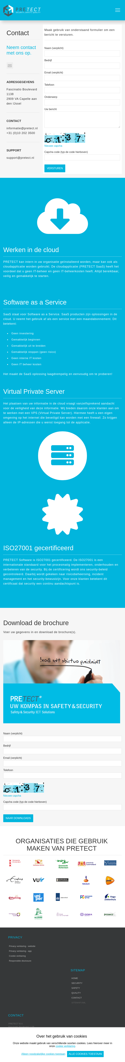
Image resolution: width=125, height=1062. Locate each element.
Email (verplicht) (53, 72)
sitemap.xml (78, 1002)
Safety (75, 988)
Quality (76, 993)
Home (74, 978)
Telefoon (49, 84)
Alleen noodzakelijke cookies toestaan (43, 1054)
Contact (76, 998)
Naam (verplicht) (53, 48)
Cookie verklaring (17, 956)
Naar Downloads (18, 818)
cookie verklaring (65, 1046)
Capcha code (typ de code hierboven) (66, 152)
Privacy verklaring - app (20, 951)
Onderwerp (50, 97)
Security (76, 983)
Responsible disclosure (20, 961)
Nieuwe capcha (53, 145)
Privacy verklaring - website (22, 946)
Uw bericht (50, 109)
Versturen (55, 168)
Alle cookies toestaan (85, 1054)
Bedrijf (48, 60)
